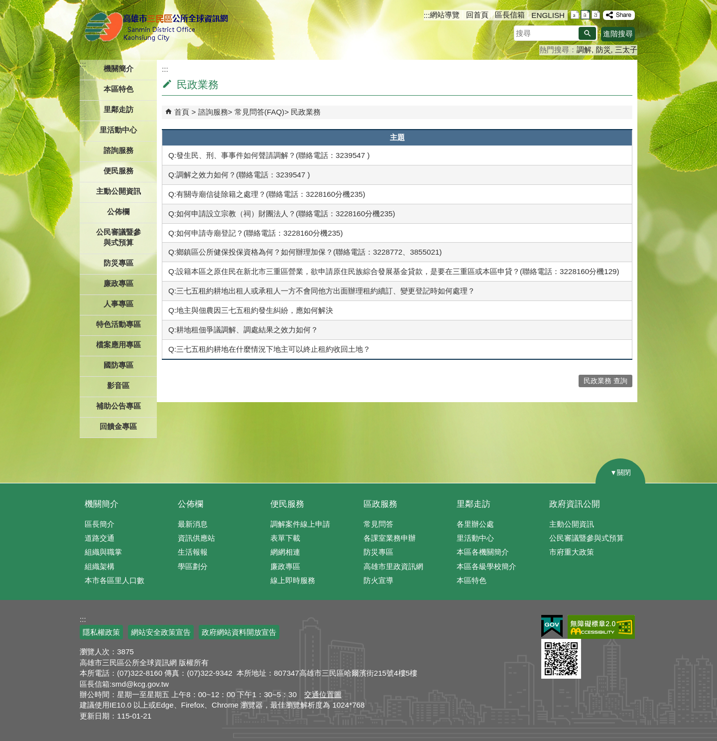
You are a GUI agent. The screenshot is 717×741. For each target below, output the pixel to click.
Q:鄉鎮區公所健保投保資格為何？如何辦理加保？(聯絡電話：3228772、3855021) (305, 252)
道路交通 (100, 538)
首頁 (181, 112)
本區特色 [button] (118, 89)
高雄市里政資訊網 (393, 566)
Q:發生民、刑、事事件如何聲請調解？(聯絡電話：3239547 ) (269, 155)
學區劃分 (193, 566)
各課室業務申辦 (389, 538)
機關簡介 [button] (118, 68)
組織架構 (100, 566)
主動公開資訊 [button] (118, 191)
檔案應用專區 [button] (118, 344)
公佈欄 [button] (118, 211)
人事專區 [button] (118, 303)
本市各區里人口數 (114, 580)
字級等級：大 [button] (596, 14)
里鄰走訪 (473, 504)
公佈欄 (190, 504)
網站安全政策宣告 (161, 632)
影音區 (118, 385)
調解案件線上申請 (300, 524)
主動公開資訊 (571, 524)
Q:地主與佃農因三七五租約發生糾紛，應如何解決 (250, 310)
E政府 (552, 626)
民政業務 (306, 112)
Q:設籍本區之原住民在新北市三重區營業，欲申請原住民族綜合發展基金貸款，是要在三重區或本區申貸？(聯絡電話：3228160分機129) (393, 271)
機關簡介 (102, 504)
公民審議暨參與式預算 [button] (118, 237)
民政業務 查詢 (605, 381)
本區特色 (471, 580)
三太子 (626, 49)
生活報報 (193, 552)
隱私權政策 (101, 632)
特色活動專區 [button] (118, 324)
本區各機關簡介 (483, 552)
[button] (587, 33)
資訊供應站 (196, 538)
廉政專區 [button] (118, 283)
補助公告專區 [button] (118, 406)
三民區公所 (158, 27)
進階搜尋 (618, 33)
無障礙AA (601, 627)
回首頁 (477, 14)
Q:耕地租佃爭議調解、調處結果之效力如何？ (243, 329)
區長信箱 (510, 14)
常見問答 (378, 524)
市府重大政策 (571, 552)
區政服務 (380, 504)
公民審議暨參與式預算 (586, 538)
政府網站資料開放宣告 (239, 632)
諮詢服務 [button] (118, 150)
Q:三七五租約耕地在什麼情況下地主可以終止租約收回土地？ (269, 349)
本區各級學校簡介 (486, 566)
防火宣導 (378, 580)
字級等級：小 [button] (575, 14)
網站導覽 (445, 14)
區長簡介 (100, 524)
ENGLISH (548, 15)
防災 (603, 49)
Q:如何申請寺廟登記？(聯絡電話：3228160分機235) (255, 233)
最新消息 (193, 524)
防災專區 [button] (118, 263)
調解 (584, 49)
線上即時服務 (292, 580)
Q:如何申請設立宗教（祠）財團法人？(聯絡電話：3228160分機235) (281, 213)
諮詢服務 (213, 112)
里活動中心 (118, 130)
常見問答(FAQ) (260, 112)
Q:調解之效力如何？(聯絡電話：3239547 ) (239, 174)
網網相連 (285, 552)
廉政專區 (285, 566)
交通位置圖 (323, 694)
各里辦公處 (475, 524)
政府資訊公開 (574, 504)
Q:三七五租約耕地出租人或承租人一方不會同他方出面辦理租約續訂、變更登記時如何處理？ (321, 291)
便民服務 (287, 504)
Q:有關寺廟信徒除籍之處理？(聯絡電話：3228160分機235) (266, 194)
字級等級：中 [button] (585, 14)
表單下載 (285, 538)
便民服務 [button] (118, 170)
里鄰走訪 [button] (118, 109)
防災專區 (378, 552)
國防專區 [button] (118, 365)
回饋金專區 (118, 426)
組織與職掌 (103, 552)
